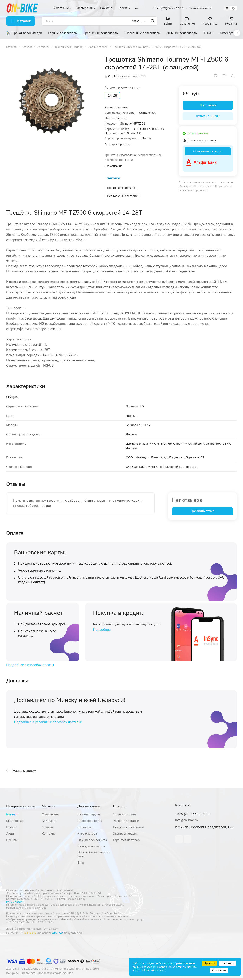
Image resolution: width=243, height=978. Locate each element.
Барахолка (85, 827)
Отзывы (47, 827)
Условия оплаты (125, 814)
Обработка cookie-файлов (55, 973)
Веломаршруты (88, 814)
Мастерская (15, 821)
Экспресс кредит (125, 834)
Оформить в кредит (207, 151)
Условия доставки (126, 821)
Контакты (49, 834)
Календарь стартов (91, 846)
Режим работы (14, 902)
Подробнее (102, 629)
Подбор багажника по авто (93, 854)
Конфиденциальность (21, 973)
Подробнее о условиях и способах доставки (48, 722)
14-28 (112, 95)
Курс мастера (87, 834)
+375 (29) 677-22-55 (168, 8)
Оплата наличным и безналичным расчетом (68, 969)
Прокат (11, 827)
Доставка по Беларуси (21, 969)
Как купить (50, 821)
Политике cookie (154, 970)
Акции (10, 834)
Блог (80, 862)
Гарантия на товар (126, 840)
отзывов (57, 933)
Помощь (119, 806)
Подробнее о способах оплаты (30, 665)
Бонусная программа (128, 827)
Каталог (12, 814)
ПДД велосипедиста (92, 840)
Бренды (12, 840)
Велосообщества (89, 821)
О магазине (50, 814)
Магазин (48, 806)
